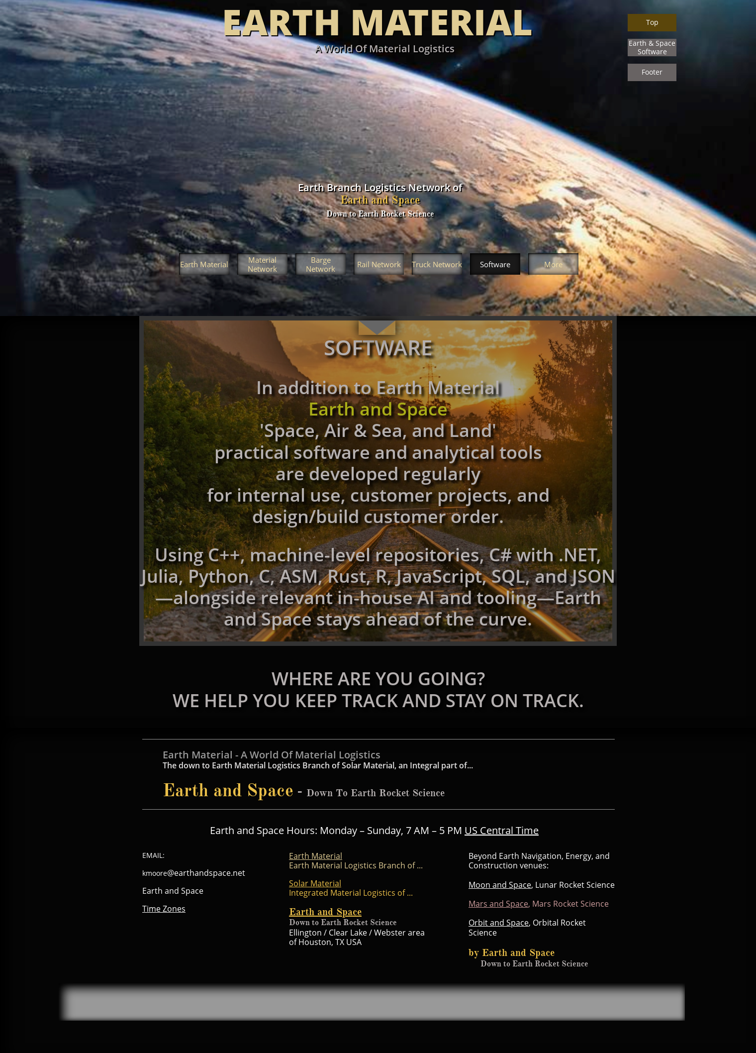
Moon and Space (500, 884)
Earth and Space (325, 912)
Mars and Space (498, 903)
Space (517, 922)
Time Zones (164, 908)
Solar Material (315, 883)
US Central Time (502, 830)
